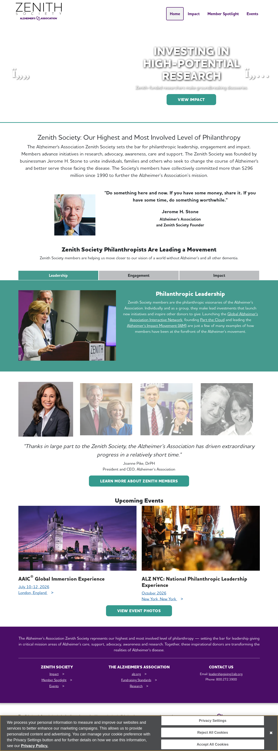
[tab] (45, 409)
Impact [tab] (219, 275)
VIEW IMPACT (191, 99)
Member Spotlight (223, 13)
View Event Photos (139, 610)
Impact (194, 13)
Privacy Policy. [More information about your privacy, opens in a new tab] (34, 747)
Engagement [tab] (138, 275)
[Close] (271, 734)
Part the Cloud (212, 319)
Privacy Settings (212, 722)
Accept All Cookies (212, 746)
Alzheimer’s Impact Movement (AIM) (156, 325)
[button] (21, 72)
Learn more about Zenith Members (139, 481)
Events (252, 13)
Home (175, 13)
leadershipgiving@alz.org (226, 674)
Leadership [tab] (58, 275)
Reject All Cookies (212, 734)
